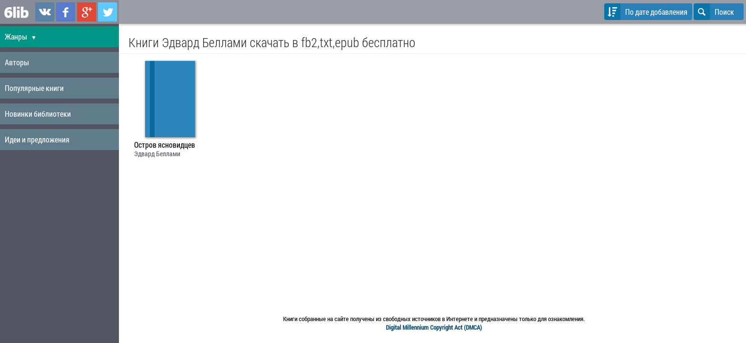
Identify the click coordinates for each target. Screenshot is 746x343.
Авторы (17, 62)
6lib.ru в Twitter (107, 11)
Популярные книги (34, 88)
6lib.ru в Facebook (65, 11)
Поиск (714, 11)
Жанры (21, 36)
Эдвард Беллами (157, 153)
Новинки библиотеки (38, 114)
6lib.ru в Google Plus (86, 11)
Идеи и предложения (37, 139)
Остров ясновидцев (164, 145)
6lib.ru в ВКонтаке (44, 11)
